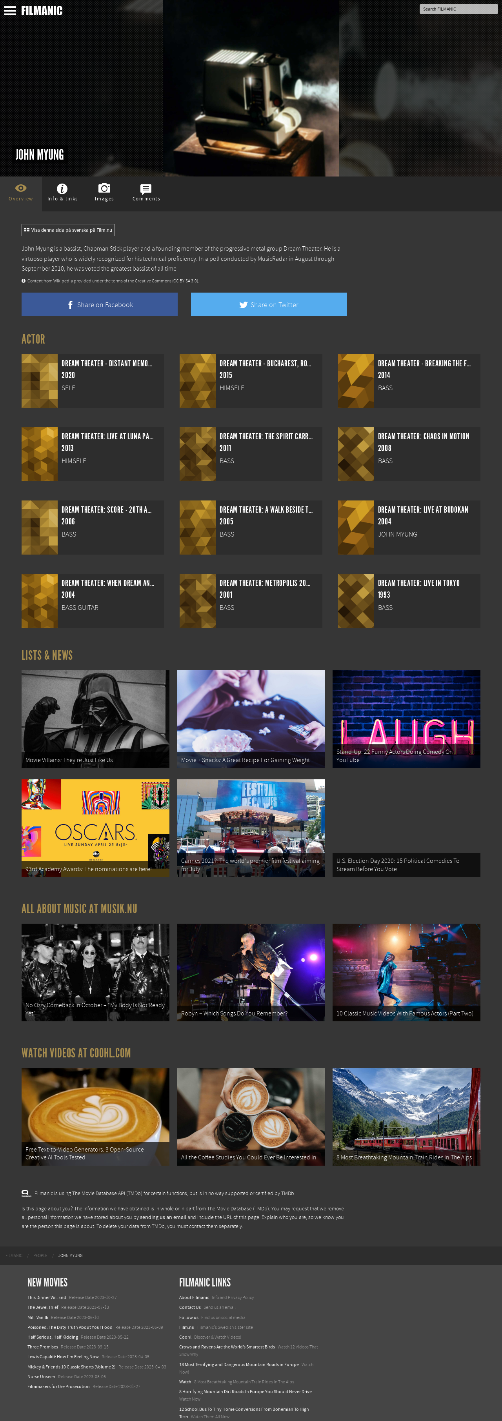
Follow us (188, 1298)
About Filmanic (194, 1278)
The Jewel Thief (42, 1288)
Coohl (185, 1317)
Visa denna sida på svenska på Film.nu (68, 230)
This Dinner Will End (46, 1278)
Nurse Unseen (41, 1357)
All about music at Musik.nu (80, 899)
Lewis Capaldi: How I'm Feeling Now (63, 1337)
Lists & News (47, 655)
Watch (185, 1362)
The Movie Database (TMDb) (238, 1189)
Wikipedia (63, 281)
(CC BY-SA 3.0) (185, 281)
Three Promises (42, 1327)
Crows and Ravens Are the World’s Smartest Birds (227, 1327)
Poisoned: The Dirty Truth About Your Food (70, 1307)
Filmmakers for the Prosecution (58, 1367)
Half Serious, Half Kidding (52, 1317)
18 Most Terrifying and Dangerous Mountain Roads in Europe (239, 1345)
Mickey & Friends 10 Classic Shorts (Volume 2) (71, 1347)
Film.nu (187, 1307)
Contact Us (190, 1288)
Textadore (189, 1407)
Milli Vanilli (37, 1298)
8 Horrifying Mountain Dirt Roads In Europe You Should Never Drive (245, 1372)
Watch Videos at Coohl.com (76, 1038)
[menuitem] (13, 1236)
